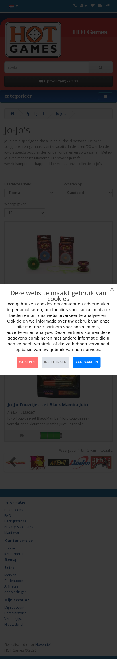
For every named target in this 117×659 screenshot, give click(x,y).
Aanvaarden (86, 362)
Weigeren (27, 362)
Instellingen (55, 362)
